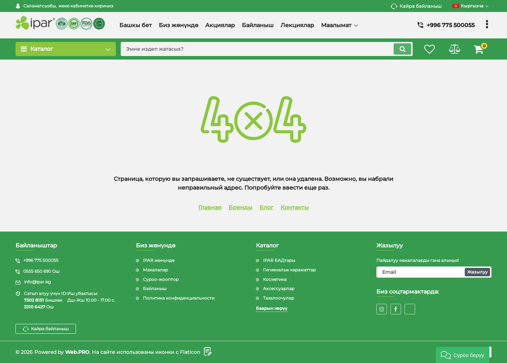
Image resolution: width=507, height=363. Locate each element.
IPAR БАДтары (279, 260)
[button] (462, 354)
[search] (267, 49)
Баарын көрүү (271, 308)
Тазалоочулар (278, 298)
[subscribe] (434, 272)
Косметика (275, 279)
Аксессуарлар (278, 288)
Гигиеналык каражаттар (289, 269)
